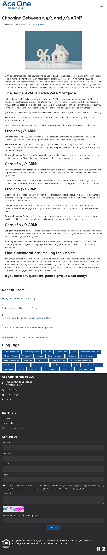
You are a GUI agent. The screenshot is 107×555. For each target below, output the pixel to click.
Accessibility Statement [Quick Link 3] (12, 428)
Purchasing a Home (36, 24)
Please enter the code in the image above (21, 515)
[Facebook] (98, 549)
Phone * (6, 475)
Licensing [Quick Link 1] (6, 418)
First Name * (8, 442)
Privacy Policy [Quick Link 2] (8, 423)
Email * (6, 464)
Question (7, 494)
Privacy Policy (78, 489)
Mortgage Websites (21, 543)
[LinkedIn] (103, 549)
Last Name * (8, 453)
